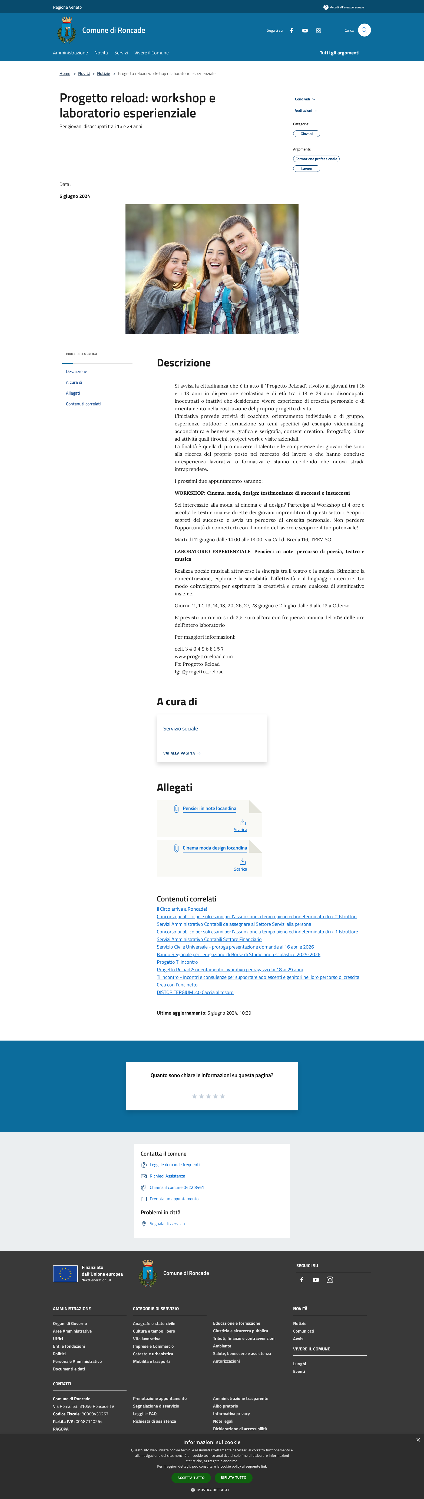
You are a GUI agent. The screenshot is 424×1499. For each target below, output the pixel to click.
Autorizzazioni (226, 1361)
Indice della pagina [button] (81, 353)
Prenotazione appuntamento (160, 1398)
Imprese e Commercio (153, 1346)
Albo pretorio (225, 1406)
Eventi (299, 1371)
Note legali (223, 1421)
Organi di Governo (70, 1323)
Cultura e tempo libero (154, 1331)
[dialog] (212, 1466)
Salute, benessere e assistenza (242, 1353)
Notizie (103, 73)
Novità (84, 73)
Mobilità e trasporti (151, 1361)
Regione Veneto (67, 7)
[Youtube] (302, 30)
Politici (59, 1353)
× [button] (418, 1440)
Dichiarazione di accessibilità (240, 1428)
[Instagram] (316, 30)
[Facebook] (289, 30)
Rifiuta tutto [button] (234, 1477)
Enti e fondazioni (69, 1346)
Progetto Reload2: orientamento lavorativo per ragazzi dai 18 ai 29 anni (230, 969)
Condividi (306, 99)
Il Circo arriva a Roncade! (182, 909)
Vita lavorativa (146, 1338)
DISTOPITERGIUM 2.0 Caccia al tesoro (195, 992)
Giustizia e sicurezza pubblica (240, 1330)
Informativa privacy (231, 1413)
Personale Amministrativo (77, 1361)
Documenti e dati (69, 1369)
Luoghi (299, 1363)
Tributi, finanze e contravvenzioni (244, 1338)
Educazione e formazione (236, 1323)
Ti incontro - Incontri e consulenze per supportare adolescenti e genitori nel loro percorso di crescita (258, 977)
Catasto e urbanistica (153, 1353)
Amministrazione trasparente (240, 1398)
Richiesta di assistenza (154, 1421)
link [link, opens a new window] (264, 1466)
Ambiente (222, 1346)
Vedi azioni (307, 110)
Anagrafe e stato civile (154, 1323)
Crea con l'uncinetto (177, 984)
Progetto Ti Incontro (177, 962)
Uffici (58, 1338)
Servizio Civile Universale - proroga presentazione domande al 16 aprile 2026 (235, 946)
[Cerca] (364, 30)
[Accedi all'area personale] (343, 7)
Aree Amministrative (72, 1331)
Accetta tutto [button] (191, 1477)
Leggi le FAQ (145, 1413)
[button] (212, 1490)
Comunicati (303, 1331)
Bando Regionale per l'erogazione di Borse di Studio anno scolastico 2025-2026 (238, 954)
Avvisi (298, 1338)
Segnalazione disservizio (156, 1406)
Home (64, 73)
